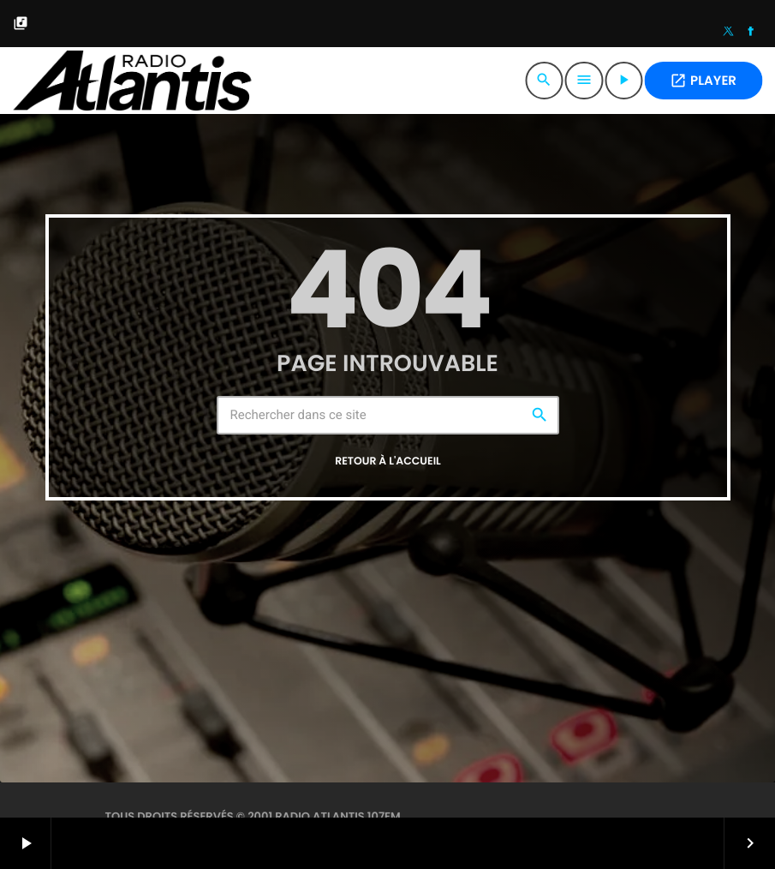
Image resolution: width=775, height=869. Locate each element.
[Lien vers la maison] (132, 81)
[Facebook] (751, 33)
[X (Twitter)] (729, 33)
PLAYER (703, 81)
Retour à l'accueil (388, 461)
